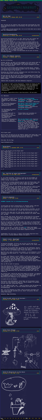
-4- (13, 418)
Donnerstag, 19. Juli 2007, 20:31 (11, 174)
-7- (21, 418)
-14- (2, 419)
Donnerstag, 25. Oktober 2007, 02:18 (12, 17)
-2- (7, 418)
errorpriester (35, 35)
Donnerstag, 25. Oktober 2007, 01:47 (12, 35)
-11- (32, 418)
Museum (6, 0)
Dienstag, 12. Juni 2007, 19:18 (11, 331)
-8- (24, 418)
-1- (5, 418)
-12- (36, 418)
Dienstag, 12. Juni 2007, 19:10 (11, 373)
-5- (16, 418)
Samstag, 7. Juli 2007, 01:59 (11, 240)
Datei (2, 0)
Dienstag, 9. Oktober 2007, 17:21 (12, 57)
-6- (18, 418)
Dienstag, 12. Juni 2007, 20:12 (11, 299)
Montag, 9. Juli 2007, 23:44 (10, 198)
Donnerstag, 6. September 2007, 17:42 (13, 147)
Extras (11, 0)
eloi (38, 17)
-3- (10, 418)
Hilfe (16, 0)
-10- (29, 418)
